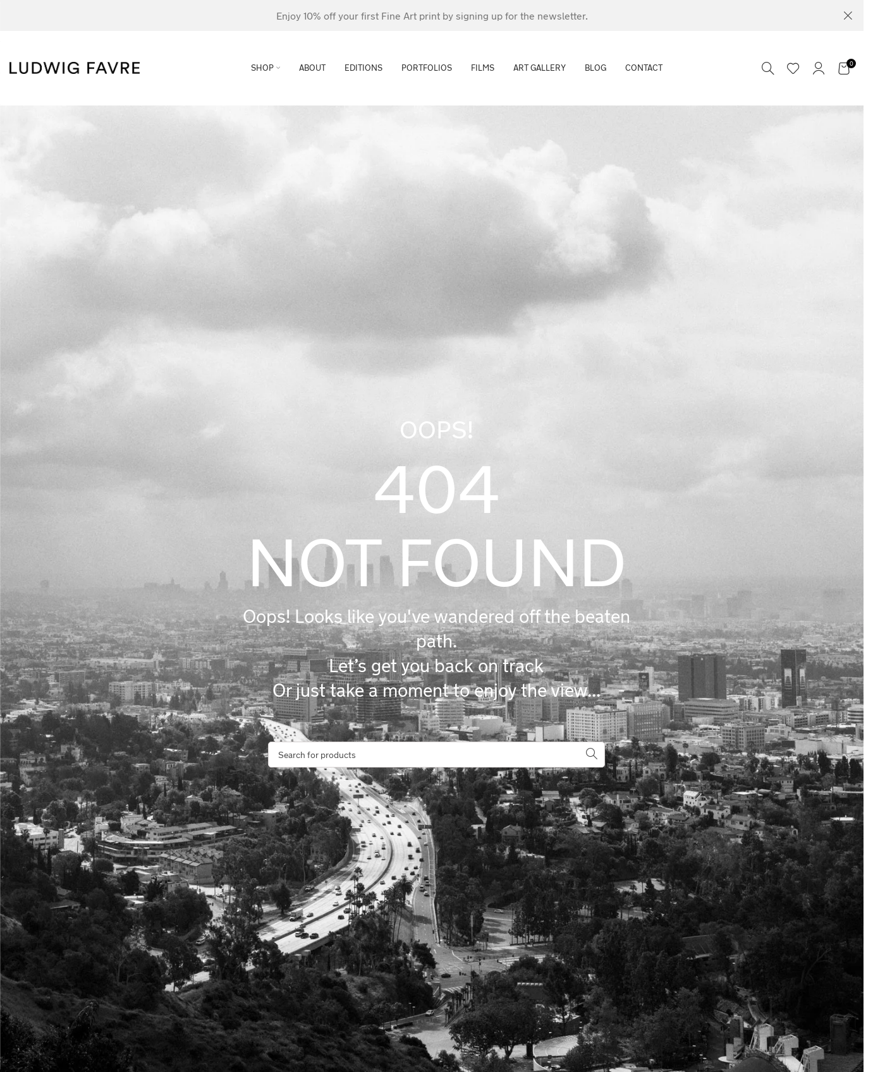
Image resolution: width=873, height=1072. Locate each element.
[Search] (768, 68)
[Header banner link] (432, 15)
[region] (164, 973)
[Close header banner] (848, 15)
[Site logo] (74, 67)
